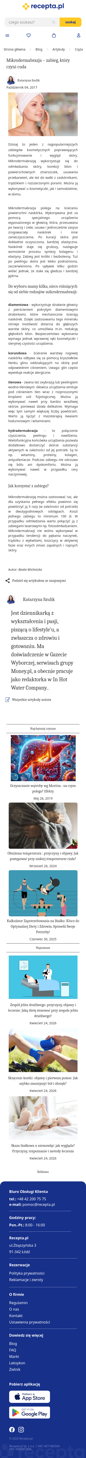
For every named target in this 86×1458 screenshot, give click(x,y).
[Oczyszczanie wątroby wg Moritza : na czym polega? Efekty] (43, 758)
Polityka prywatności (26, 1273)
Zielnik (14, 1369)
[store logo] (43, 6)
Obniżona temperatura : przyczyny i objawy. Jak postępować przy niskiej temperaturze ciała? (43, 856)
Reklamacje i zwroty (26, 1279)
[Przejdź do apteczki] (29, 36)
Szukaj (70, 22)
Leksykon (17, 1362)
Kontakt (16, 1315)
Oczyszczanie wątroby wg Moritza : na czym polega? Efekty (43, 788)
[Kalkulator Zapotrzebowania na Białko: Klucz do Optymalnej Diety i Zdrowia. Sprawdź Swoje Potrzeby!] (43, 893)
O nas (14, 1309)
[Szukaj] (53, 22)
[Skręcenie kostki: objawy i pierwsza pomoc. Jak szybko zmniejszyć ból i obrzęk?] (43, 1050)
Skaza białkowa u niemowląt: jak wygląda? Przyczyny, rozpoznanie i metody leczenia (43, 1148)
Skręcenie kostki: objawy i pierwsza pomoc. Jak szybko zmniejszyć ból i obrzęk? (43, 1081)
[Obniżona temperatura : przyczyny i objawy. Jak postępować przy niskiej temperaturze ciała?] (43, 826)
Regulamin (18, 1302)
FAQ (12, 1350)
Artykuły (59, 49)
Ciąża (79, 49)
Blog (39, 49)
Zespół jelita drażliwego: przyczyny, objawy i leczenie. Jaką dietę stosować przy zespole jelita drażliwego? (43, 1010)
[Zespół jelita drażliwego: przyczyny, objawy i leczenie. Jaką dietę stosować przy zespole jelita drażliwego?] (43, 977)
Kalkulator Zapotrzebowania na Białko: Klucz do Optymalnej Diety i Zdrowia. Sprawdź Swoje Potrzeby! (43, 926)
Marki (14, 1356)
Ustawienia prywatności (29, 1322)
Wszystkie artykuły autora (31, 700)
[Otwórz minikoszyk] (54, 35)
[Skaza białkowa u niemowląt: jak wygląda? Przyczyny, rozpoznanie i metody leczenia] (43, 1118)
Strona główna (14, 49)
